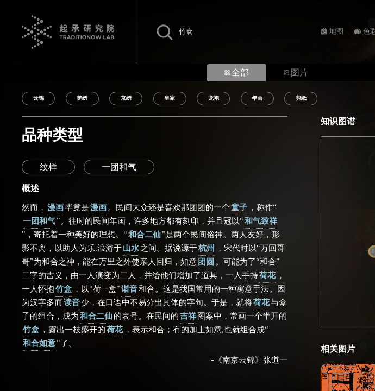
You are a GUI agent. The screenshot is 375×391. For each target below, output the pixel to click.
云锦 (38, 98)
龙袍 (213, 98)
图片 (296, 72)
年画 (257, 98)
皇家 (169, 98)
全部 (236, 72)
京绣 (126, 98)
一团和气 (119, 167)
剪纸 (301, 98)
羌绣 (82, 98)
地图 (336, 31)
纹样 (48, 167)
